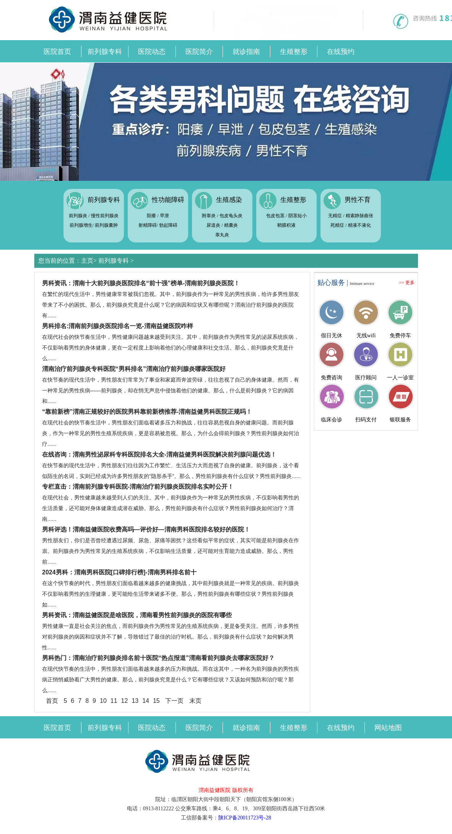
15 (156, 700)
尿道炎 (213, 225)
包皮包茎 (275, 215)
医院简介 (199, 51)
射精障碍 (147, 225)
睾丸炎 (222, 234)
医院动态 (152, 51)
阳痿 (151, 215)
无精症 (335, 215)
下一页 (174, 700)
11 (114, 700)
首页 (52, 700)
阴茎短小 (297, 215)
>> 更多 (407, 282)
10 (103, 700)
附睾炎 (209, 215)
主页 (87, 260)
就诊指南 (246, 51)
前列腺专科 (105, 51)
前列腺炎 (78, 215)
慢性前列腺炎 (105, 215)
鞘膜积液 (286, 225)
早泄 (164, 215)
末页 (195, 700)
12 (124, 700)
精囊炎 (231, 225)
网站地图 (388, 728)
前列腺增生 (81, 225)
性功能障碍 (168, 199)
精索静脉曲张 (359, 215)
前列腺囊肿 (106, 225)
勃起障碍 (168, 225)
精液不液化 (359, 225)
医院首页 (57, 51)
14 (145, 700)
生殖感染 (229, 199)
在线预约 (340, 51)
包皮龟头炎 (230, 215)
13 (135, 700)
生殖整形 (293, 51)
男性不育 (358, 199)
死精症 (337, 225)
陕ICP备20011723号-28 (244, 818)
